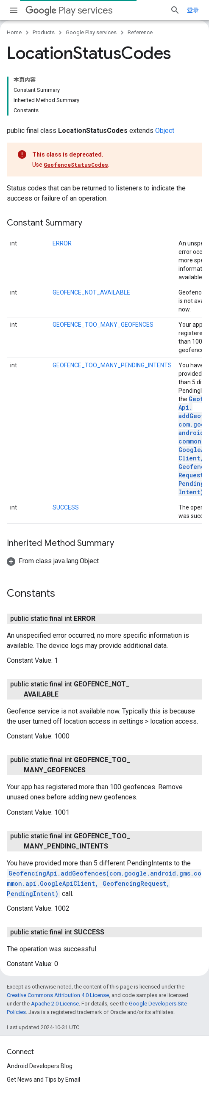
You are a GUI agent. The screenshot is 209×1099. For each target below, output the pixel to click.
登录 (193, 10)
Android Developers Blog (39, 1066)
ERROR (62, 243)
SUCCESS (66, 507)
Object (164, 131)
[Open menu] (13, 10)
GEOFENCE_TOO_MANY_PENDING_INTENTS (112, 365)
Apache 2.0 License (55, 1003)
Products (44, 32)
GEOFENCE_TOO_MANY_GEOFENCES (103, 324)
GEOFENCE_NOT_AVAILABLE (91, 292)
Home (14, 32)
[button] (53, 561)
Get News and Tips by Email (43, 1079)
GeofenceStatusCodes (76, 164)
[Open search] (175, 10)
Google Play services (91, 32)
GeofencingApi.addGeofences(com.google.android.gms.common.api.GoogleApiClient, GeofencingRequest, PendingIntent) (104, 883)
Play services (68, 10)
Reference (140, 32)
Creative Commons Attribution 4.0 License (58, 995)
